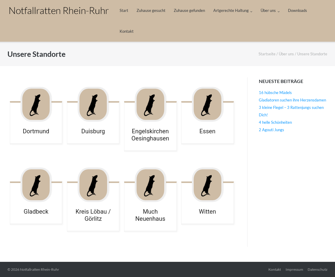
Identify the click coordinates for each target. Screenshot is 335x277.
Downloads (297, 10)
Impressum (294, 269)
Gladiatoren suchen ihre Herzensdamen (292, 100)
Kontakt (127, 31)
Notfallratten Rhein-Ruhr (39, 269)
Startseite (267, 53)
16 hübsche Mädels (275, 92)
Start (124, 10)
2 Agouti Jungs (271, 129)
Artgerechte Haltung (231, 10)
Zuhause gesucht (151, 10)
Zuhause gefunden (189, 10)
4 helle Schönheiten (275, 122)
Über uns (268, 10)
